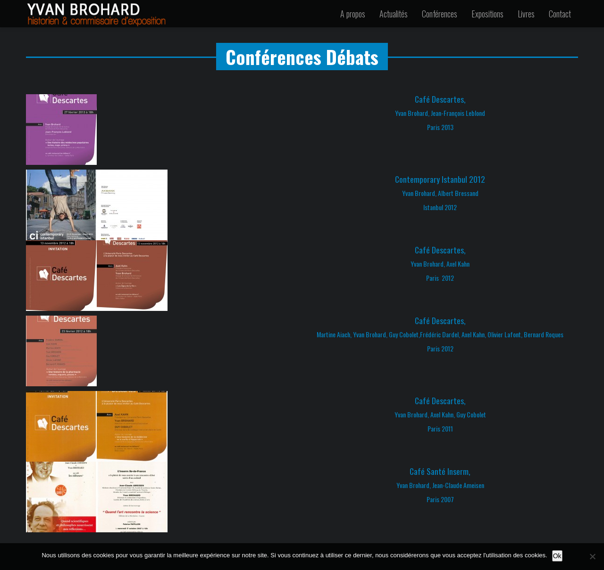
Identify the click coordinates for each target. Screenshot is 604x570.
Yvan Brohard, (428, 264)
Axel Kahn (458, 264)
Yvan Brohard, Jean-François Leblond (440, 113)
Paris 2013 (440, 127)
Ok (557, 556)
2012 (448, 278)
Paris (433, 278)
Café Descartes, (440, 99)
